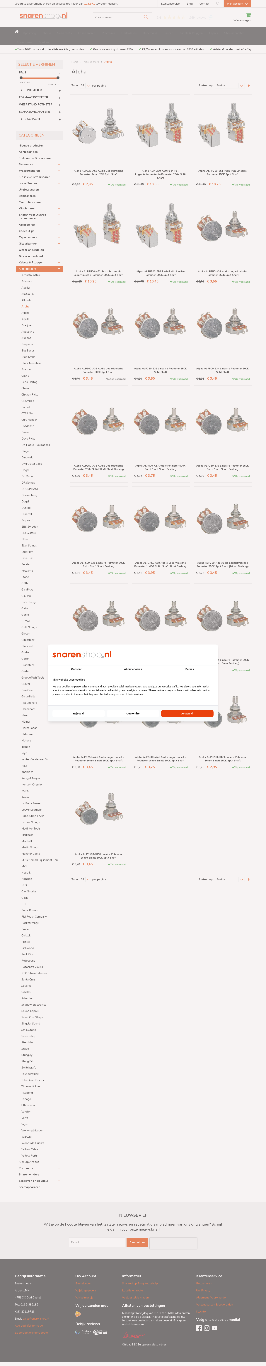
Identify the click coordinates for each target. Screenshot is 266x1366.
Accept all (187, 713)
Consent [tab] (76, 669)
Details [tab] (189, 669)
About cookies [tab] (133, 669)
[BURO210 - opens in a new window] (200, 655)
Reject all (78, 713)
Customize (133, 713)
